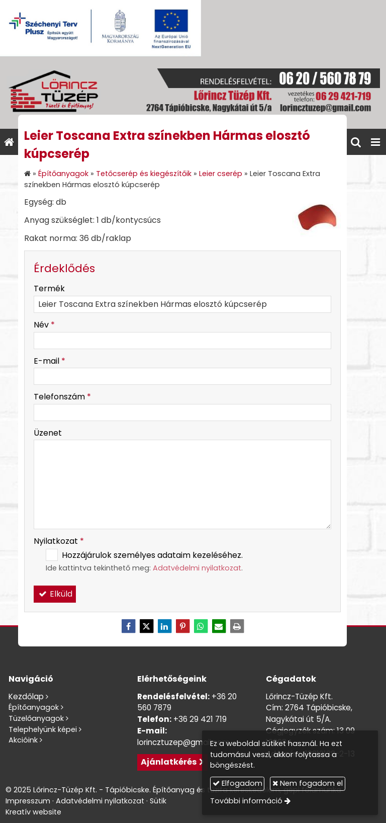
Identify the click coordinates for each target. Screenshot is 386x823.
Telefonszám (62, 396)
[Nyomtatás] (237, 626)
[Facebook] (128, 626)
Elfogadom (237, 783)
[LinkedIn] (164, 626)
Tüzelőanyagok (36, 718)
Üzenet (48, 433)
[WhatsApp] (200, 626)
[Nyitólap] (193, 92)
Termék (49, 288)
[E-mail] (219, 626)
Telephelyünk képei (43, 729)
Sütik (158, 801)
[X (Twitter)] (146, 626)
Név (44, 325)
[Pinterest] (182, 626)
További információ (246, 801)
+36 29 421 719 (200, 719)
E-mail (49, 361)
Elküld (54, 594)
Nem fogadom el (307, 783)
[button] (375, 142)
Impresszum (28, 801)
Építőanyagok (34, 707)
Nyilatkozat (59, 541)
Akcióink (23, 740)
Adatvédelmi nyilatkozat (197, 568)
